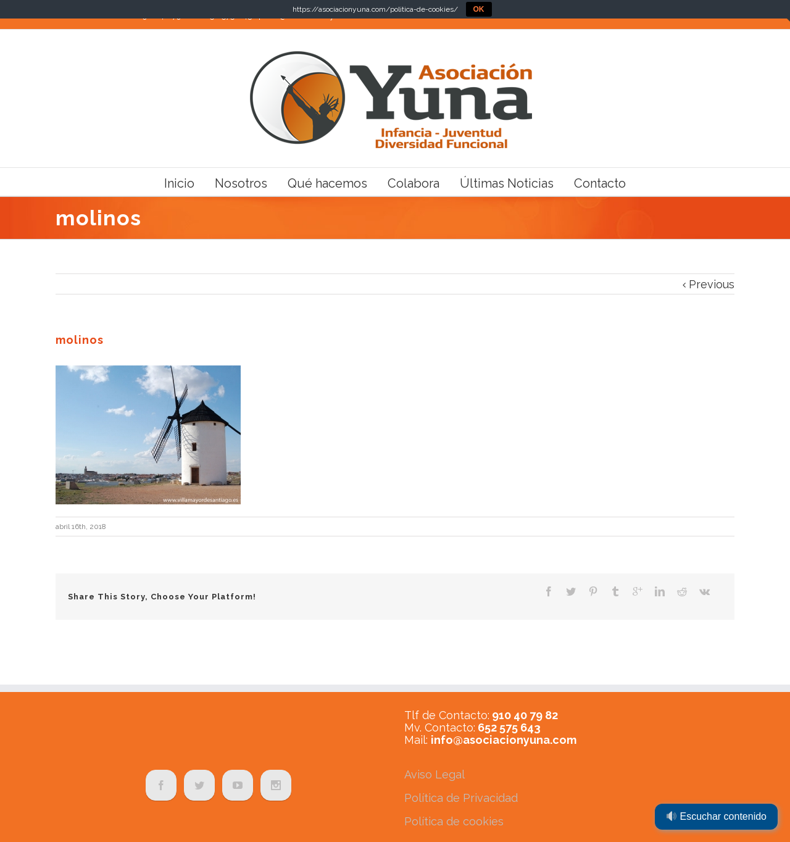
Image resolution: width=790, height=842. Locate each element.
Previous (711, 284)
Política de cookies (454, 821)
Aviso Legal (434, 774)
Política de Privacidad (461, 797)
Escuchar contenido (717, 816)
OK (478, 9)
